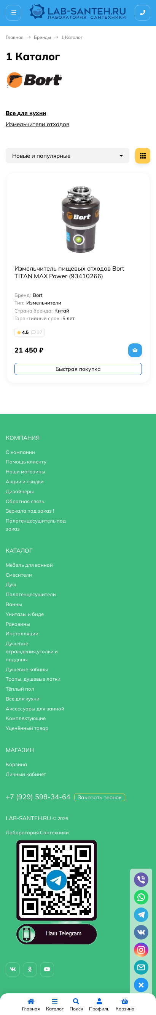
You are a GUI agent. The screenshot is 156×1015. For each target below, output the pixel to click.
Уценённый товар (27, 728)
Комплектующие (26, 718)
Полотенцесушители (31, 594)
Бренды (42, 37)
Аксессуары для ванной (35, 709)
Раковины (18, 624)
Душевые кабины (27, 669)
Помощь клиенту (26, 462)
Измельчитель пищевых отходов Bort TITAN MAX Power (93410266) (69, 272)
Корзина (16, 764)
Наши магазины (25, 471)
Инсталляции (22, 633)
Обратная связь (25, 501)
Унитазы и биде (25, 614)
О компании (20, 452)
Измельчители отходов (37, 124)
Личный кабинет (26, 774)
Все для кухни (26, 113)
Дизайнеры (20, 491)
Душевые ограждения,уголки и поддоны (32, 651)
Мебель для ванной (29, 565)
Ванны (14, 604)
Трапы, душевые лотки (33, 679)
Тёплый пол (20, 689)
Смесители (19, 575)
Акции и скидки (25, 481)
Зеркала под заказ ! (30, 511)
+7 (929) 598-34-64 (38, 796)
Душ (11, 584)
